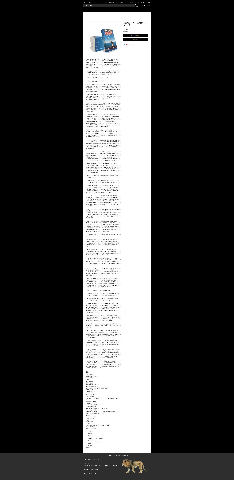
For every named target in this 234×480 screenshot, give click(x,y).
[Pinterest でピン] (127, 45)
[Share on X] (132, 45)
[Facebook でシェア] (124, 45)
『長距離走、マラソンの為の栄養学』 (100, 366)
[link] (136, 5)
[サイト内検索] (109, 5)
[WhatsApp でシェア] (129, 45)
